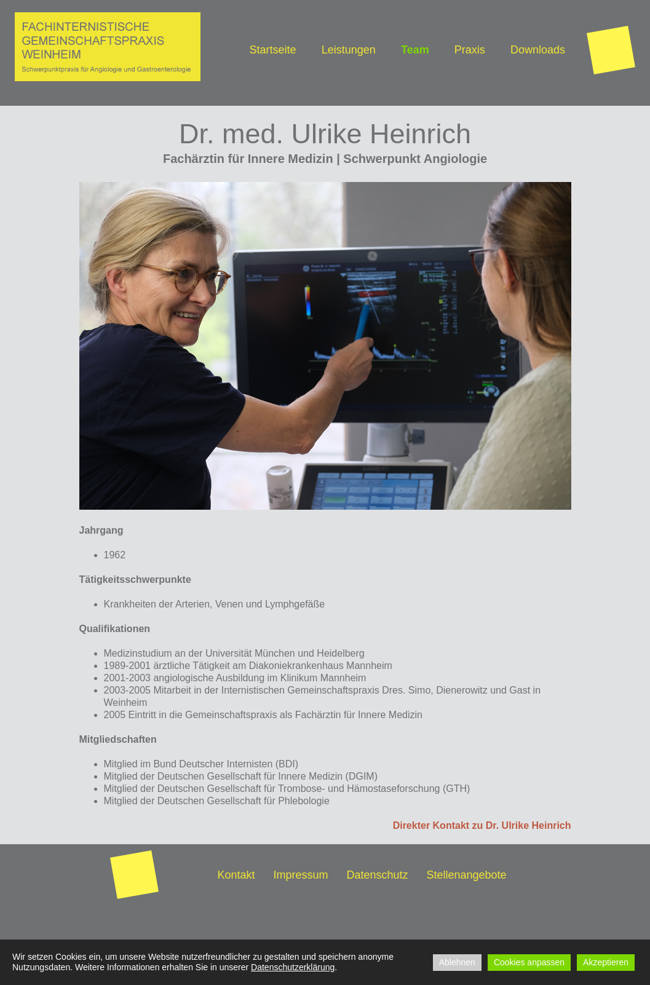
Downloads (537, 50)
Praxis (469, 50)
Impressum (300, 875)
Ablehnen (457, 962)
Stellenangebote (467, 875)
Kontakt (236, 875)
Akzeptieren (605, 962)
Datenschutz (377, 875)
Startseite (273, 50)
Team (415, 50)
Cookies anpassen (529, 962)
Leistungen (349, 50)
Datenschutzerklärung (293, 967)
